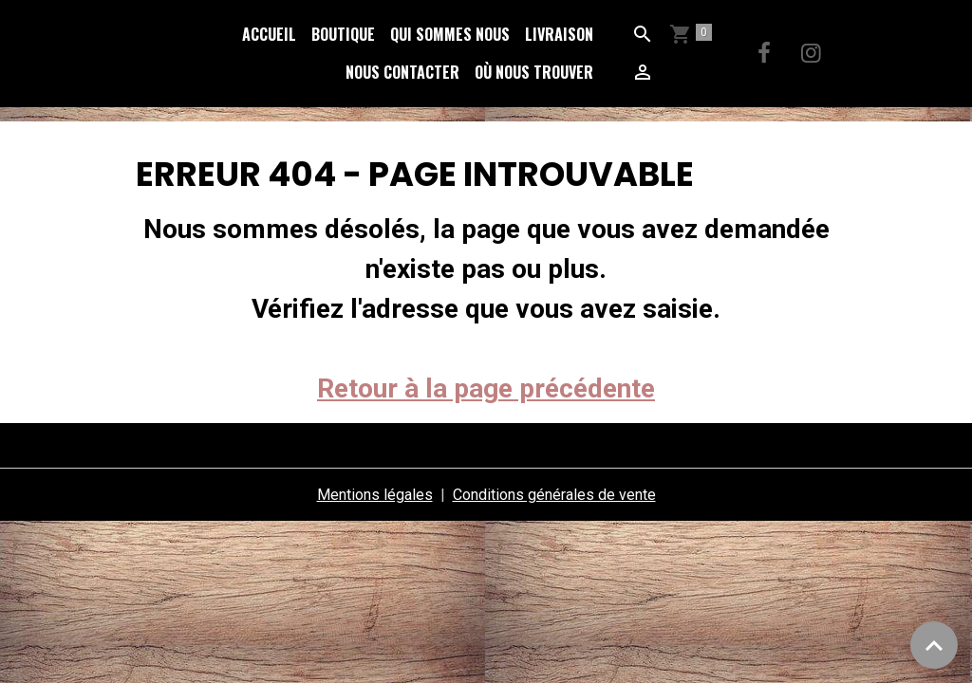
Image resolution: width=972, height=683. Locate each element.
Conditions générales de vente (554, 495)
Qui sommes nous (450, 34)
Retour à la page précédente (486, 388)
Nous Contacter (402, 72)
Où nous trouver (534, 72)
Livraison (559, 34)
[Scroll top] (934, 645)
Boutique (343, 34)
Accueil (269, 34)
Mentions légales (375, 495)
